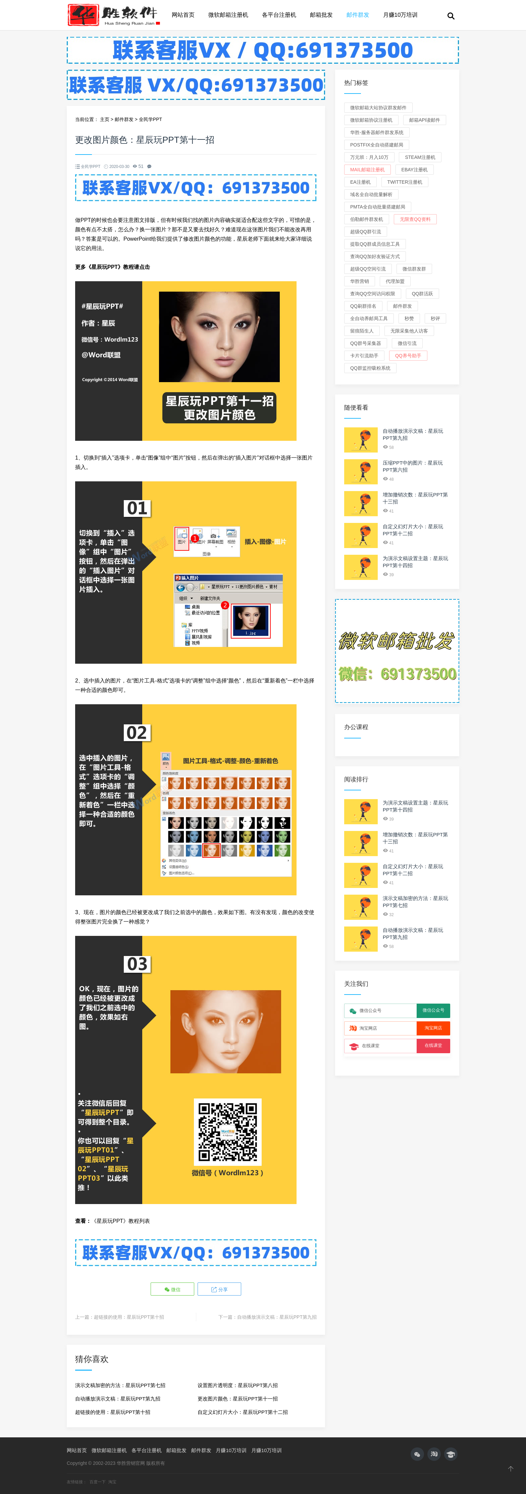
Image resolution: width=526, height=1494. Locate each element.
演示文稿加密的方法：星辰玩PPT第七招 (120, 1385)
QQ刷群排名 (363, 306)
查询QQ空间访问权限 (372, 293)
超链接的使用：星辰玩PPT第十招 (129, 1316)
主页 (104, 119)
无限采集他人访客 (409, 331)
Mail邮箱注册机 (367, 169)
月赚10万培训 (400, 15)
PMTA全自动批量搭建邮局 (377, 207)
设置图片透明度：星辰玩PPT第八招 (238, 1385)
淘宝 (112, 1481)
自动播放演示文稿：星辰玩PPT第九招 (277, 1316)
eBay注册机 (415, 169)
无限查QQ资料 (415, 219)
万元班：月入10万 (369, 157)
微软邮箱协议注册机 (371, 120)
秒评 (435, 318)
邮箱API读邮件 (424, 120)
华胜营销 (359, 281)
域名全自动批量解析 (371, 194)
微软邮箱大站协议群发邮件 (378, 107)
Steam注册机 (420, 157)
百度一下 (98, 1481)
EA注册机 (360, 182)
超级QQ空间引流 (368, 269)
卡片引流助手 (364, 355)
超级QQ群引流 (365, 231)
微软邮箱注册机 (228, 15)
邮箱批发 (321, 15)
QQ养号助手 (408, 355)
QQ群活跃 (422, 293)
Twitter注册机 (404, 182)
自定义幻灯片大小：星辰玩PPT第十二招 (243, 1412)
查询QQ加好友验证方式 (375, 256)
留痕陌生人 (362, 331)
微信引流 (407, 343)
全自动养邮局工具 (369, 318)
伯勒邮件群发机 (366, 219)
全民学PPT (150, 119)
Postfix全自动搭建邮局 (376, 144)
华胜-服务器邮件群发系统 (377, 132)
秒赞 (409, 318)
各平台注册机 (279, 15)
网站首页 (183, 15)
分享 (219, 1289)
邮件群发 (358, 15)
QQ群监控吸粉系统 (370, 368)
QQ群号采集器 (365, 343)
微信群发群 (414, 269)
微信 (173, 1289)
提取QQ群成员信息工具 (375, 244)
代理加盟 (395, 281)
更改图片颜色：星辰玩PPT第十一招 (238, 1398)
